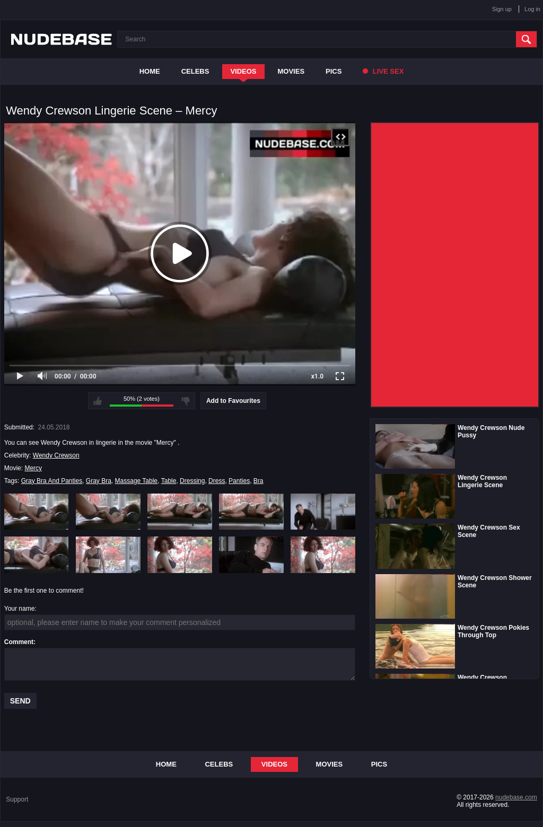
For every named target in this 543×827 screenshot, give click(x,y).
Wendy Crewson (56, 455)
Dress (216, 481)
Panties (239, 481)
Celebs (195, 71)
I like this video (98, 401)
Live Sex (383, 71)
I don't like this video (186, 401)
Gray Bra (98, 481)
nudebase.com (516, 797)
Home (149, 71)
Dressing (192, 481)
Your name (19, 608)
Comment (18, 642)
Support (17, 799)
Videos (243, 71)
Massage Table (136, 481)
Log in (532, 9)
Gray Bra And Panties (51, 481)
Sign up (502, 9)
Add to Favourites (233, 400)
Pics (333, 71)
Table (169, 481)
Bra (258, 481)
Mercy (33, 468)
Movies (291, 71)
